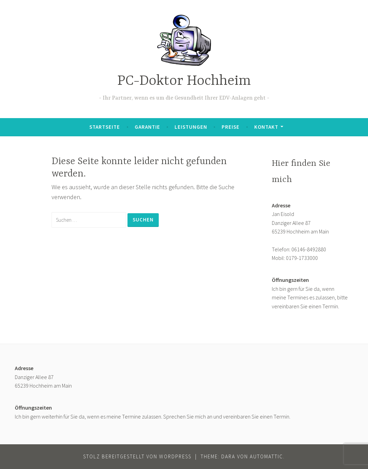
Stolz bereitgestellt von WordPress (137, 456)
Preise (230, 127)
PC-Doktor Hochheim (184, 81)
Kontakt (266, 127)
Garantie (147, 127)
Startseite (104, 127)
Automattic (266, 456)
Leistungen (191, 127)
